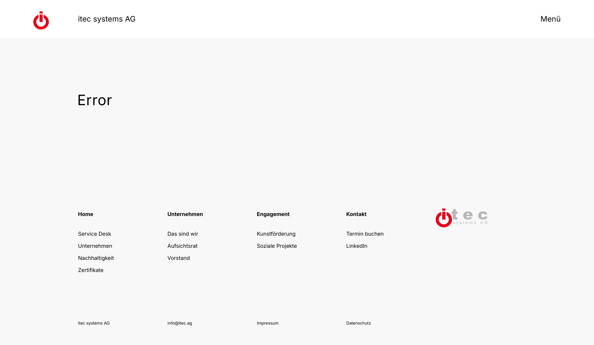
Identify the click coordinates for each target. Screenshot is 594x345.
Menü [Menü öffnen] (551, 18)
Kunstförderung (276, 234)
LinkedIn (356, 246)
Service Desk (94, 234)
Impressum (267, 323)
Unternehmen (95, 246)
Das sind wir (182, 234)
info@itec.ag (179, 323)
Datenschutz (358, 323)
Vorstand (178, 258)
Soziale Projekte (277, 246)
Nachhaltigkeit (96, 258)
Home (85, 214)
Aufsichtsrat (182, 246)
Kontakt (356, 214)
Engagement (273, 214)
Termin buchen (365, 234)
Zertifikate (90, 270)
